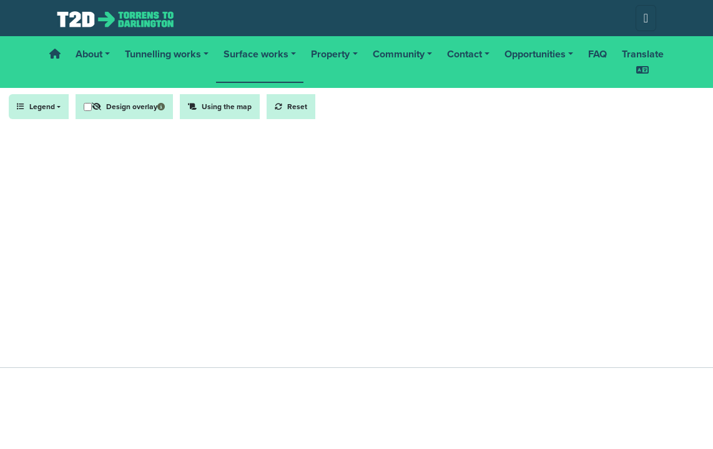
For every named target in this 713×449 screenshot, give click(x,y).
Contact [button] (464, 54)
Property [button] (330, 54)
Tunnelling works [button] (163, 54)
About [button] (89, 54)
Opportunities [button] (535, 54)
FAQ (597, 54)
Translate (643, 61)
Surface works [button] (256, 54)
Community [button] (399, 54)
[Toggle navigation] (646, 18)
